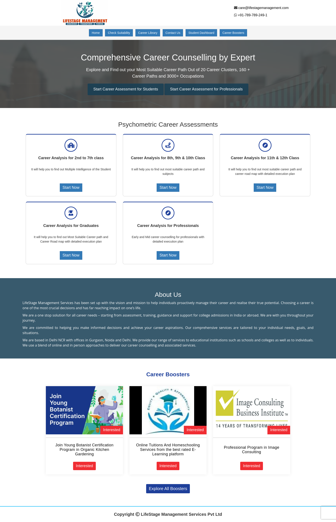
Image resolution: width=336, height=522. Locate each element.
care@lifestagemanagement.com (263, 8)
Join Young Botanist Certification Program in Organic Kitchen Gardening (84, 449)
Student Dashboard (201, 32)
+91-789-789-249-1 (252, 15)
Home (96, 32)
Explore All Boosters (168, 488)
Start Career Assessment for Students (125, 89)
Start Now (71, 187)
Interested (111, 430)
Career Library (147, 32)
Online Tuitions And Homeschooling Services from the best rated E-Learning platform (168, 449)
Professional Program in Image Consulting (251, 449)
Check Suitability (119, 32)
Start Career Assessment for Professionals (206, 89)
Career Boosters (233, 32)
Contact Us (172, 32)
